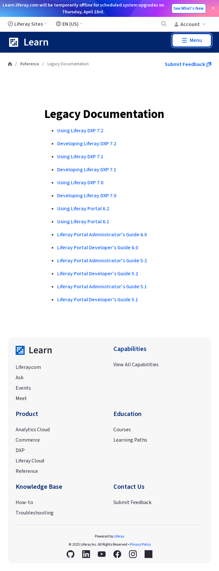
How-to (24, 502)
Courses (122, 429)
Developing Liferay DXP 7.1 (86, 169)
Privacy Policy (140, 544)
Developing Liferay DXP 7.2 (86, 143)
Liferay (119, 536)
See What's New (189, 8)
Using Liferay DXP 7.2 (80, 130)
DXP (20, 450)
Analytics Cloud (33, 429)
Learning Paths (130, 440)
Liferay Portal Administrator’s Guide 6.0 (102, 234)
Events (23, 388)
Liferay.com (28, 367)
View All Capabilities (136, 364)
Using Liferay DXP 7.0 (80, 182)
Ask (19, 377)
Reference (29, 64)
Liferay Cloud (30, 460)
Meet (21, 398)
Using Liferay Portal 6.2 (83, 208)
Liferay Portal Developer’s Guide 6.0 (97, 247)
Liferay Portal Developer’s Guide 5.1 (97, 299)
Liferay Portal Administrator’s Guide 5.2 (102, 260)
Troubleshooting (35, 512)
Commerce (28, 440)
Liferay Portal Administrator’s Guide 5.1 (102, 286)
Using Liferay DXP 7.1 (80, 156)
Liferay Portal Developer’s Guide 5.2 (97, 273)
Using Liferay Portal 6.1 (83, 221)
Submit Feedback (188, 64)
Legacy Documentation (104, 114)
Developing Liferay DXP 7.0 (86, 195)
